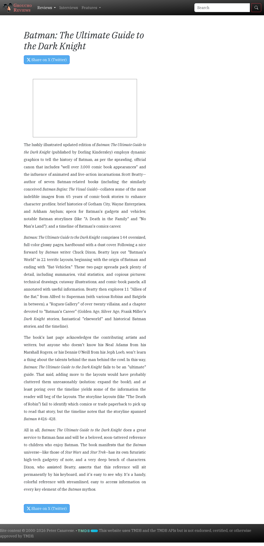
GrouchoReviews (17, 7)
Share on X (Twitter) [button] (47, 59)
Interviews (68, 7)
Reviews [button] (45, 7)
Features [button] (90, 7)
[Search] (222, 7)
